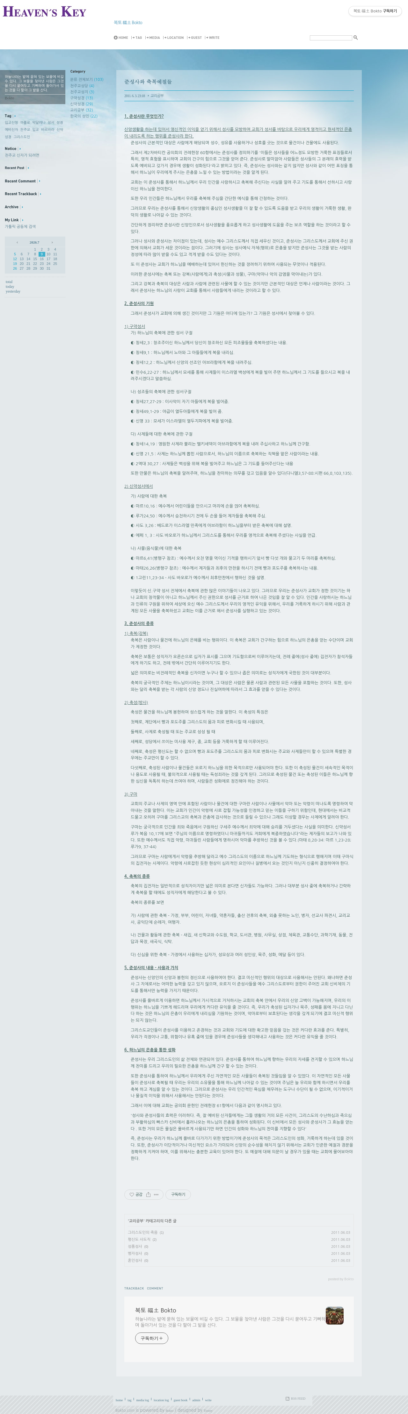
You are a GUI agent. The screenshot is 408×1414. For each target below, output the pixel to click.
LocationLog (174, 38)
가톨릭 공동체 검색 (20, 227)
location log (161, 1400)
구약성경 (81, 98)
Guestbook (195, 38)
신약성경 (81, 104)
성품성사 (135, 1246)
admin (196, 1400)
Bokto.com (125, 1410)
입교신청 (11, 122)
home (119, 1400)
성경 (59, 122)
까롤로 (25, 122)
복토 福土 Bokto (128, 22)
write (208, 1400)
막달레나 (38, 122)
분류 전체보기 (87, 80)
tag (129, 1400)
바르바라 (47, 129)
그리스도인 (22, 137)
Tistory (208, 1410)
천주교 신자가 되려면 (22, 155)
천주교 (25, 129)
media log (142, 1400)
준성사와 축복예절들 (148, 81)
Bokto (169, 1410)
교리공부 (81, 110)
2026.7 (34, 242)
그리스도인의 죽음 (143, 1232)
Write (213, 38)
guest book (181, 1400)
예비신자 (11, 129)
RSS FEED (298, 1398)
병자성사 (135, 1253)
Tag (138, 38)
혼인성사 (135, 1260)
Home (122, 38)
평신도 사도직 (139, 1239)
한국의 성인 (84, 116)
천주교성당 (82, 86)
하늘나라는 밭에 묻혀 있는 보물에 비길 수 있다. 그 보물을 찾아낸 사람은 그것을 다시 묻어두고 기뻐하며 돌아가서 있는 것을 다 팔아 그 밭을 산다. (230, 1322)
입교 (35, 129)
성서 (51, 122)
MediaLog (154, 38)
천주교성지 (82, 92)
